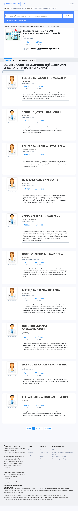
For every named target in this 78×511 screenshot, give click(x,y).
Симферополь (44, 464)
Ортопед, (25, 222)
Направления (38, 8)
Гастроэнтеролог (27, 82)
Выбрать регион (16, 8)
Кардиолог (25, 186)
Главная (7, 8)
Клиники (29, 8)
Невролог (25, 336)
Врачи (24, 8)
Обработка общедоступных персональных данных (60, 461)
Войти (72, 3)
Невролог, (25, 151)
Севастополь (41, 4)
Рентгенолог (26, 117)
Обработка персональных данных (62, 458)
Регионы (42, 455)
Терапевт (25, 405)
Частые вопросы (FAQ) (59, 464)
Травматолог (32, 222)
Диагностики (47, 8)
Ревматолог (25, 261)
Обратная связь (57, 455)
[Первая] (29, 433)
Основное (8, 60)
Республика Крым (43, 461)
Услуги (54, 8)
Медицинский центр (29, 37)
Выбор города (28, 4)
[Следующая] (42, 433)
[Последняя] (48, 433)
